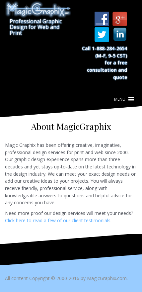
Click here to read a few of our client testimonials (57, 220)
